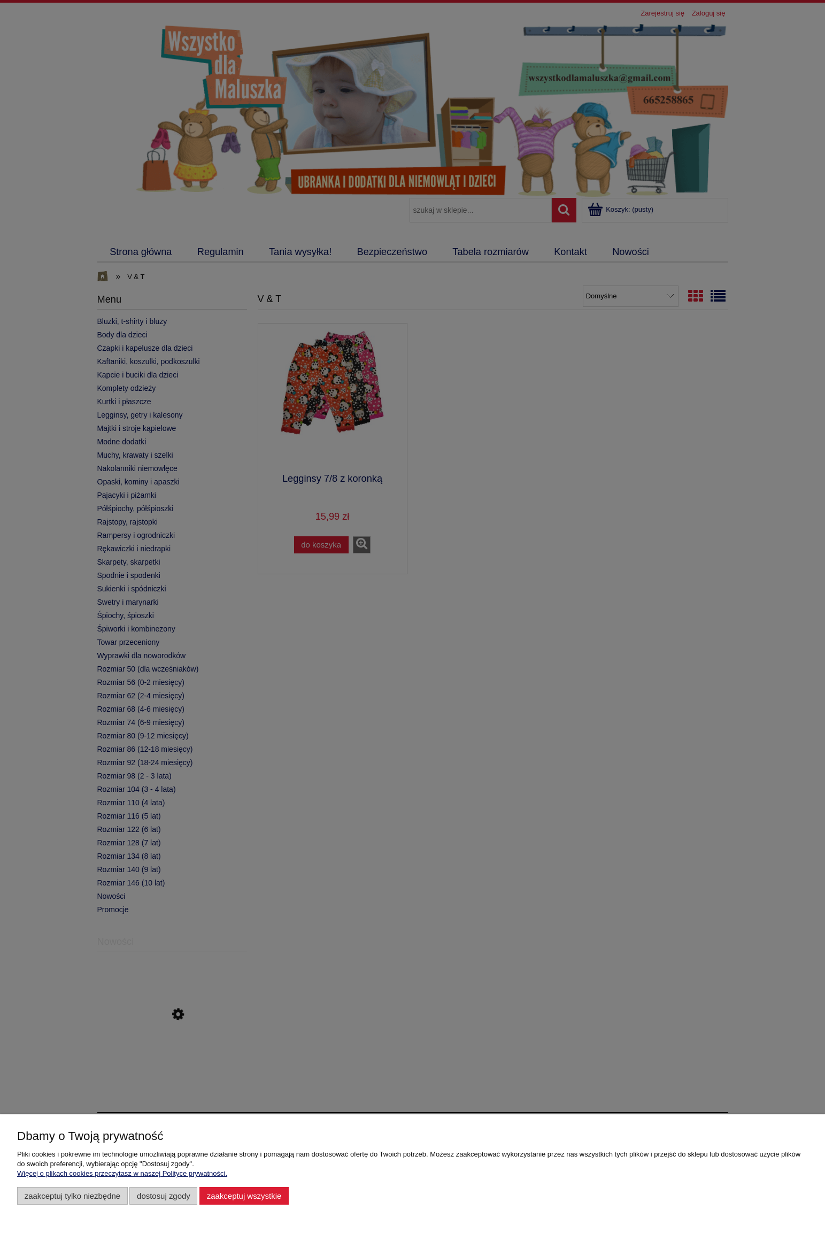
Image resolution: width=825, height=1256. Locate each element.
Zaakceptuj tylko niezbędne (72, 1195)
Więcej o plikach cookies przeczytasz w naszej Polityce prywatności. (122, 1173)
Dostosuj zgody (163, 1195)
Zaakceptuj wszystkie (244, 1195)
